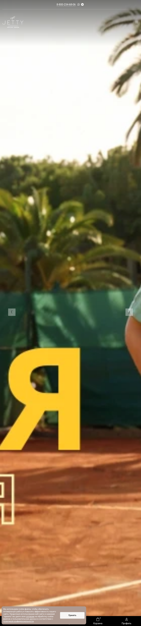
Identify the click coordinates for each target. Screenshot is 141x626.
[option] (70, 313)
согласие (30, 616)
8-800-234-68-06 (66, 4)
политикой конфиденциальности (18, 621)
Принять (72, 615)
